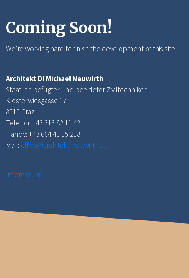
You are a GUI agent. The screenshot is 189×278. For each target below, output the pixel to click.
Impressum (24, 174)
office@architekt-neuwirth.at (63, 145)
